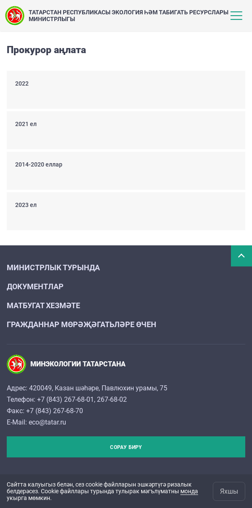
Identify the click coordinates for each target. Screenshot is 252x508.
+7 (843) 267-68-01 (65, 399)
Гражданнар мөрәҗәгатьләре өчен (81, 324)
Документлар (35, 286)
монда (189, 491)
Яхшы (229, 491)
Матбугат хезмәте (43, 305)
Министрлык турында (53, 267)
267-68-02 (112, 399)
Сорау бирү (126, 447)
